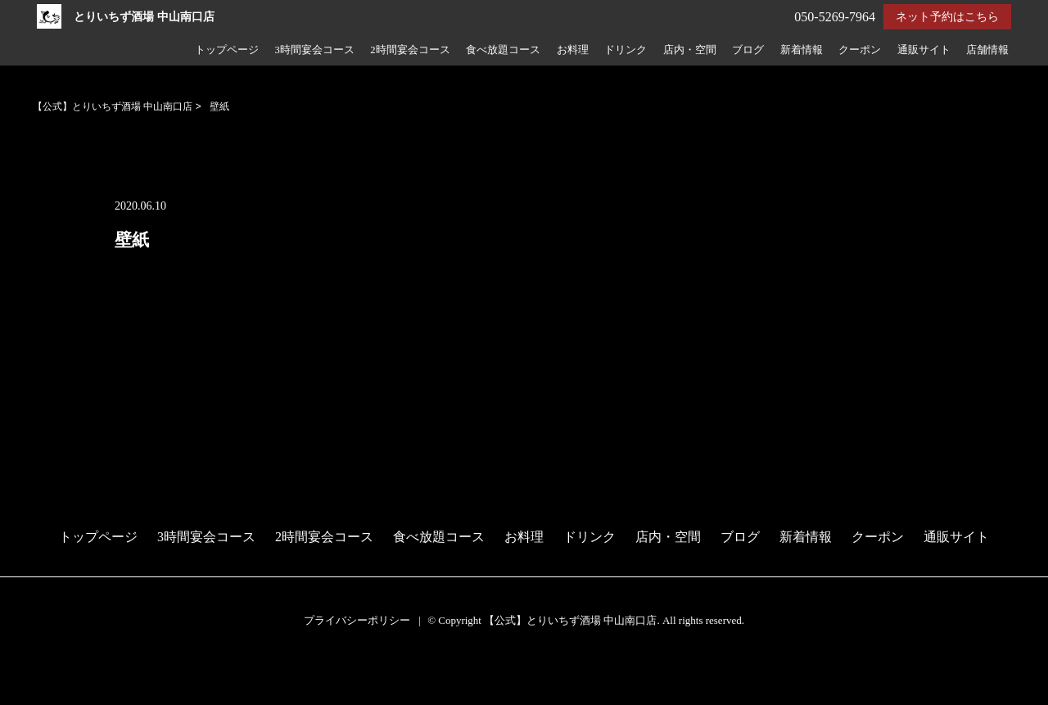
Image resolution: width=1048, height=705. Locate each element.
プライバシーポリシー (357, 620)
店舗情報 (987, 50)
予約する (28, 673)
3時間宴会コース (314, 50)
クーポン (859, 50)
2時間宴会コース (409, 50)
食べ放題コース (503, 50)
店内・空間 (689, 50)
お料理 (573, 50)
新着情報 (801, 50)
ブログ (748, 50)
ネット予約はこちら (947, 17)
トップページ (227, 50)
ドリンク (625, 50)
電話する (27, 694)
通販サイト (924, 50)
